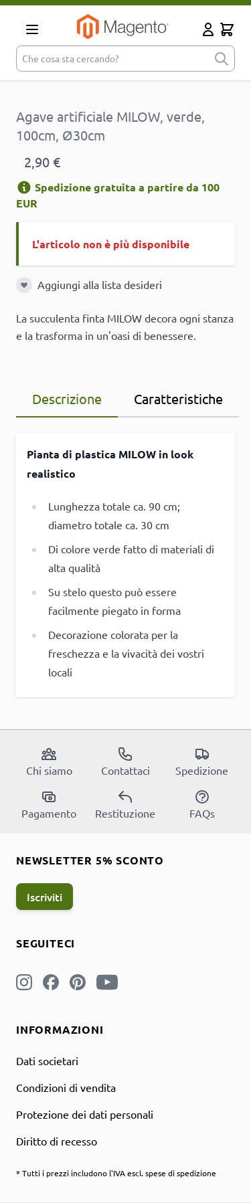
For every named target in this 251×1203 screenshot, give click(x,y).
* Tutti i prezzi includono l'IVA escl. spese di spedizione (116, 1173)
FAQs (202, 804)
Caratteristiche (178, 398)
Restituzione (125, 804)
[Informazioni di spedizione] (24, 187)
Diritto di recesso (56, 1140)
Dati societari (47, 1060)
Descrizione (67, 398)
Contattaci (125, 761)
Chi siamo (49, 761)
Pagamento (48, 804)
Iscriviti (44, 896)
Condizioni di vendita (66, 1087)
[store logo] (122, 26)
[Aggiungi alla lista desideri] (24, 285)
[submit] (222, 58)
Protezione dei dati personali (84, 1114)
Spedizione (201, 761)
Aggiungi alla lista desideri (99, 284)
